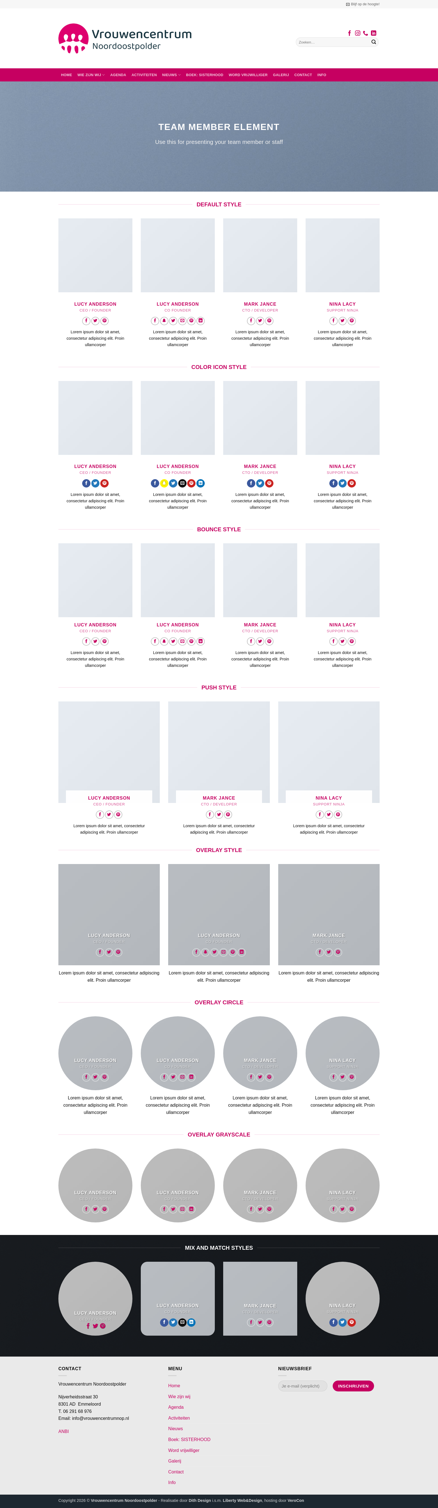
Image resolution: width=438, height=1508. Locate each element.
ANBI (63, 1431)
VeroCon (295, 1500)
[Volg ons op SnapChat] (164, 321)
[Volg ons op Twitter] (95, 321)
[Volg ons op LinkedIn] (373, 33)
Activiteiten (144, 75)
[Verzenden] (374, 42)
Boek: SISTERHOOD (204, 75)
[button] (363, 4)
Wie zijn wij (91, 75)
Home (66, 75)
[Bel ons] (365, 33)
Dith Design (200, 1500)
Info (321, 75)
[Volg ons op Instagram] (357, 33)
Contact (303, 75)
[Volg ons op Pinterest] (104, 321)
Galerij (281, 75)
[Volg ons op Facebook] (349, 33)
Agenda (118, 75)
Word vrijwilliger (248, 75)
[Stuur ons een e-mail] (182, 321)
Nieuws (171, 75)
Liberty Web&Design (242, 1500)
